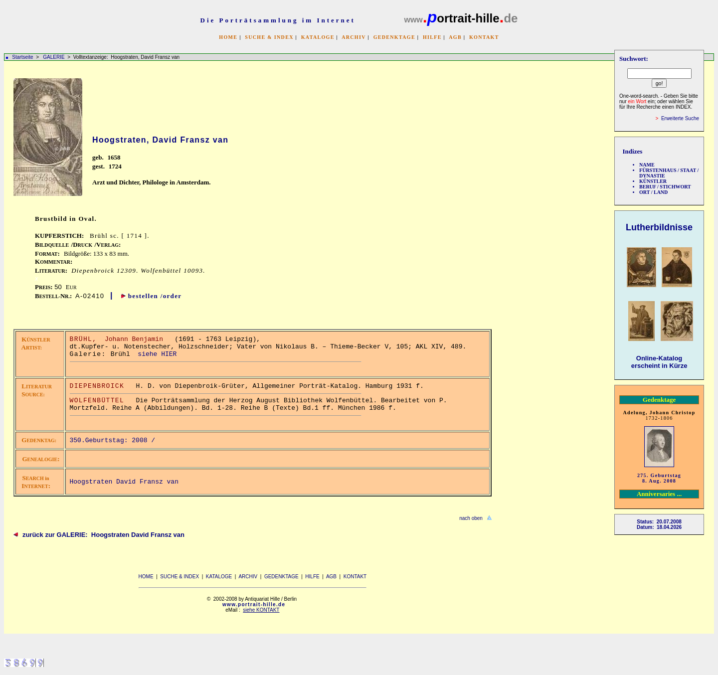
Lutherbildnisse (659, 227)
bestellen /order (155, 296)
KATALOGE (318, 37)
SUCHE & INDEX (269, 37)
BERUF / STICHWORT (665, 186)
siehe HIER (157, 354)
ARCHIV (353, 37)
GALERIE (54, 57)
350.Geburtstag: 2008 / (114, 440)
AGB (455, 37)
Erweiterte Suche (680, 118)
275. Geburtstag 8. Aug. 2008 (659, 478)
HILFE (432, 37)
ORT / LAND (653, 192)
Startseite (22, 57)
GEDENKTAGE (394, 37)
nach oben (471, 518)
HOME (228, 37)
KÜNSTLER (653, 181)
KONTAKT (484, 37)
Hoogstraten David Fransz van (124, 482)
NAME (647, 165)
